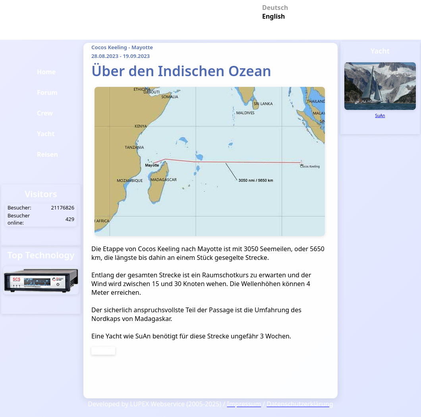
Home (46, 71)
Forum (47, 92)
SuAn (380, 115)
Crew (45, 113)
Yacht (45, 133)
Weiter (103, 351)
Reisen (47, 154)
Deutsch (272, 7)
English (272, 15)
